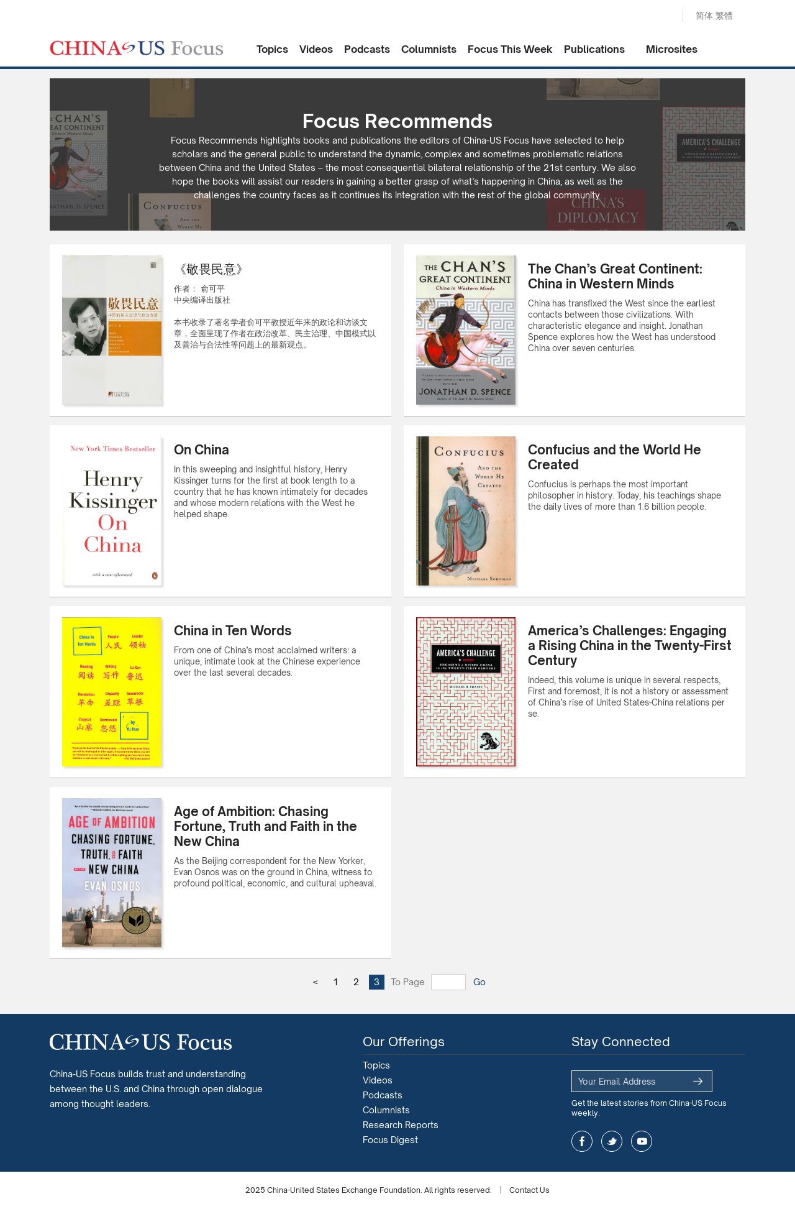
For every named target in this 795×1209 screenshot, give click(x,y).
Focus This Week (510, 49)
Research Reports (400, 1124)
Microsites (671, 49)
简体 (704, 15)
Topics (272, 49)
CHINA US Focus (137, 48)
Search (660, 16)
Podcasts (367, 49)
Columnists (429, 49)
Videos (316, 49)
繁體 (724, 15)
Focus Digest (390, 1139)
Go (479, 982)
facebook (582, 1141)
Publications (594, 49)
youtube (641, 1141)
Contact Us (529, 1190)
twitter (611, 1141)
